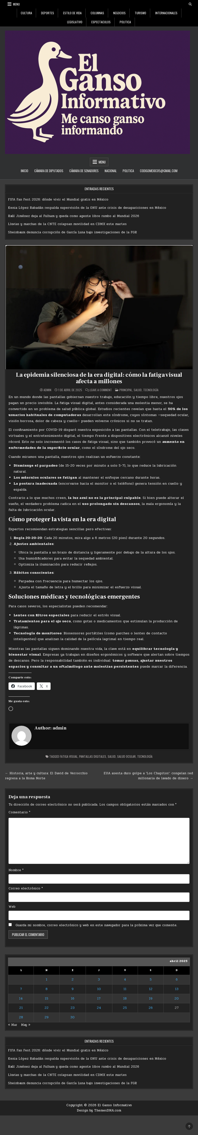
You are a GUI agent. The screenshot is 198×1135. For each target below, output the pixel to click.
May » (25, 1024)
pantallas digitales (92, 756)
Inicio (24, 170)
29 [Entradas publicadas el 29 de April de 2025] (47, 1017)
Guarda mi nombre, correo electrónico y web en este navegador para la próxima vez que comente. (96, 925)
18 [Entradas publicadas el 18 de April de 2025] (125, 998)
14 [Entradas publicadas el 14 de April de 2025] (21, 998)
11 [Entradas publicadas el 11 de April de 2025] (124, 989)
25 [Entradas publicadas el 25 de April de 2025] (125, 1007)
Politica (125, 22)
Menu (16, 4)
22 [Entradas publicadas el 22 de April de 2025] (47, 1007)
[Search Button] (190, 4)
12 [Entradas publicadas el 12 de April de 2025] (150, 989)
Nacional (111, 170)
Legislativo (74, 22)
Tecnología (150, 390)
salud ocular (126, 756)
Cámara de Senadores (84, 170)
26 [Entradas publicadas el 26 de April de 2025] (151, 1007)
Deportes (47, 13)
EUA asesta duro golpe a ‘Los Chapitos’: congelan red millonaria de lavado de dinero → (148, 776)
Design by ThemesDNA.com (99, 1110)
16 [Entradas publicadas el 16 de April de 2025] (72, 998)
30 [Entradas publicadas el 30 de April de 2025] (72, 1017)
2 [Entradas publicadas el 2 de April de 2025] (73, 979)
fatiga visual (69, 756)
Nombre (16, 870)
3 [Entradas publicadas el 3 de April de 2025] (99, 979)
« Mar (12, 1024)
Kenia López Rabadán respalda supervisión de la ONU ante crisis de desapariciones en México (87, 207)
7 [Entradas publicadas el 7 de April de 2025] (21, 989)
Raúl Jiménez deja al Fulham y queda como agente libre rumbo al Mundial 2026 (73, 216)
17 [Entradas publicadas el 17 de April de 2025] (99, 998)
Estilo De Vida (72, 13)
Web (12, 906)
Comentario (19, 812)
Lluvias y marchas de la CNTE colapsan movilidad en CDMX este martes (67, 224)
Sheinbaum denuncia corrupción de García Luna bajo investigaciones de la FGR (72, 232)
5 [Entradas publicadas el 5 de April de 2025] (151, 979)
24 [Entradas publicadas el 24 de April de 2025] (99, 1007)
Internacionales (166, 13)
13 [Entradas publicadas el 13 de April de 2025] (176, 989)
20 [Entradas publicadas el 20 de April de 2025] (176, 998)
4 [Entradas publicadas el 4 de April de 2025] (125, 979)
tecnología (144, 756)
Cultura (26, 13)
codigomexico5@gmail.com (158, 170)
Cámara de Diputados (48, 170)
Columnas (97, 13)
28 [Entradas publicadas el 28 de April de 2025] (21, 1017)
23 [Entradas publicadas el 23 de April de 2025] (73, 1007)
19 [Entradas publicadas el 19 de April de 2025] (150, 998)
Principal (125, 390)
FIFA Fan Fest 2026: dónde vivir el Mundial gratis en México (58, 199)
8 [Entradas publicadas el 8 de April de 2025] (47, 989)
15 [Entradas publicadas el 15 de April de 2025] (46, 998)
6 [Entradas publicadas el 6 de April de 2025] (177, 979)
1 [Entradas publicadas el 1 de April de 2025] (46, 979)
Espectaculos (101, 22)
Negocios (119, 13)
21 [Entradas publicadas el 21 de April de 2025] (21, 1007)
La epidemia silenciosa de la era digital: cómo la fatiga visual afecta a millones (99, 378)
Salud (138, 390)
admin (47, 390)
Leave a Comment (101, 390)
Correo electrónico (26, 888)
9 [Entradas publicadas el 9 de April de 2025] (73, 989)
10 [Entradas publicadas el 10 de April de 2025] (99, 989)
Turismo (140, 13)
